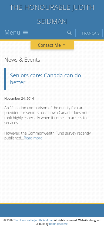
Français (91, 33)
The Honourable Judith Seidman (33, 220)
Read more (33, 138)
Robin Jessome (58, 224)
